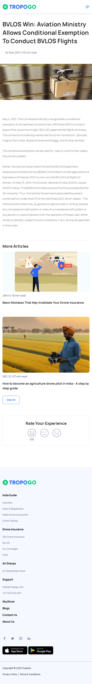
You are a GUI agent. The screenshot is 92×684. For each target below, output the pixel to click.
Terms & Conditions (30, 674)
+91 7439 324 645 (11, 593)
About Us (8, 621)
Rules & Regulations (12, 508)
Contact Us (9, 615)
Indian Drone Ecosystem (15, 514)
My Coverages (10, 548)
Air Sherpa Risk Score (13, 570)
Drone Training (10, 520)
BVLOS (6, 542)
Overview (7, 502)
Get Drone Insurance (13, 536)
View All (11, 399)
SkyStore (8, 601)
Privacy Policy (9, 674)
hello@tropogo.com (12, 587)
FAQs (5, 554)
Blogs (6, 608)
